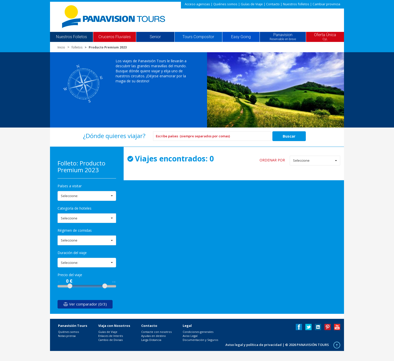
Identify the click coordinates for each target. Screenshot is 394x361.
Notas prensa (67, 336)
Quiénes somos (225, 4)
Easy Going (241, 37)
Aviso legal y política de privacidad (253, 344)
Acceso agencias (197, 4)
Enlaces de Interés (110, 336)
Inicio (61, 47)
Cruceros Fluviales (114, 37)
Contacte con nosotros (156, 332)
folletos (77, 47)
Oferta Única (325, 37)
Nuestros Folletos (71, 37)
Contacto (273, 4)
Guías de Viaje (252, 4)
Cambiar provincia (326, 4)
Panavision (283, 37)
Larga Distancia (151, 340)
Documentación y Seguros (200, 340)
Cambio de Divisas (110, 340)
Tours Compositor (198, 37)
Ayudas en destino (153, 336)
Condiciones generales (198, 332)
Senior (155, 37)
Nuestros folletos (296, 4)
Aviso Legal (190, 336)
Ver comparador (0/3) (85, 304)
